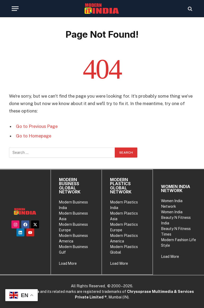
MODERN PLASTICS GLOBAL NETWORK (120, 186)
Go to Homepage (33, 135)
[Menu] (15, 9)
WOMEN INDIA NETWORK (175, 188)
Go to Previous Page (37, 126)
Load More (68, 263)
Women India (171, 212)
